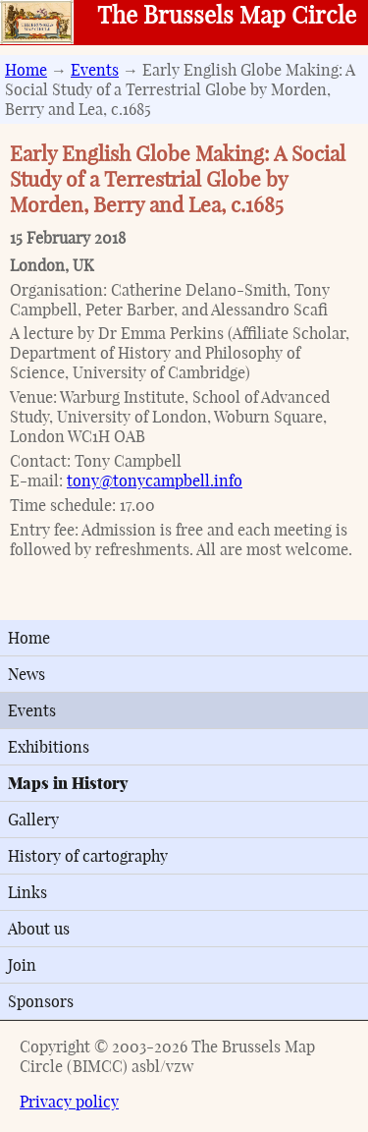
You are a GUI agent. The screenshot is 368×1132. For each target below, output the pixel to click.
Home (26, 70)
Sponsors (41, 1001)
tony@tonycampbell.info (154, 480)
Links (27, 892)
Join (22, 965)
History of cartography (88, 856)
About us (39, 928)
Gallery (33, 819)
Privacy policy (69, 1101)
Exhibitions (48, 747)
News (26, 674)
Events (95, 70)
